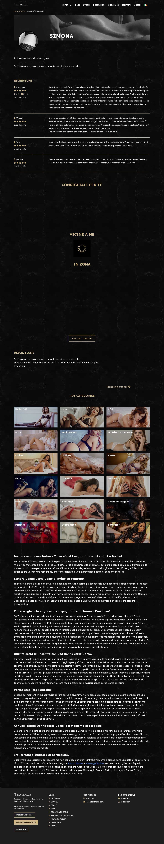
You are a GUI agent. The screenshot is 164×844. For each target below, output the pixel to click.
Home (16, 11)
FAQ (53, 809)
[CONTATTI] (126, 5)
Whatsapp (90, 798)
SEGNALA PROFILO (60, 812)
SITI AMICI (56, 822)
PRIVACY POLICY (59, 819)
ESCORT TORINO (82, 338)
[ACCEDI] (138, 5)
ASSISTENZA (21, 829)
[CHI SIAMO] (113, 5)
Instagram (125, 802)
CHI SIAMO (56, 798)
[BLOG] (78, 5)
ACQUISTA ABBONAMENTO (26, 822)
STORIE (54, 802)
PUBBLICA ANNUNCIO (24, 815)
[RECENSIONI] (99, 5)
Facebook (125, 798)
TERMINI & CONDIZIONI (62, 815)
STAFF (54, 805)
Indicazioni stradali (118, 386)
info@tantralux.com (95, 802)
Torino (22, 11)
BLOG (53, 826)
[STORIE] (87, 5)
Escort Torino (75, 763)
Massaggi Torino (95, 763)
